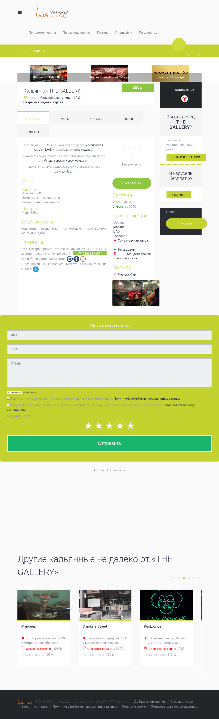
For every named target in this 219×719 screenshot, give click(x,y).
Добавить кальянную (150, 702)
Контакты (40, 706)
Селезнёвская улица (133, 240)
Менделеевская (54, 160)
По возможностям (42, 33)
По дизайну (123, 33)
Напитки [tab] (127, 119)
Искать (186, 223)
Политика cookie (134, 706)
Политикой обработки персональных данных (147, 398)
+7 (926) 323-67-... (90, 253)
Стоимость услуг (183, 702)
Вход (25, 706)
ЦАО (116, 231)
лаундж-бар (63, 171)
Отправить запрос (186, 157)
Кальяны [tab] (96, 119)
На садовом (126, 249)
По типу (102, 33)
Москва (119, 227)
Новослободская (77, 160)
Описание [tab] (33, 119)
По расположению (76, 33)
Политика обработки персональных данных (85, 706)
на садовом (84, 149)
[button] (196, 27)
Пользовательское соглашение (174, 706)
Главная (22, 51)
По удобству (148, 33)
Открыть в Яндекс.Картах (43, 102)
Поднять (178, 194)
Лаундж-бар (127, 274)
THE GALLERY (38, 51)
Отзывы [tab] (33, 132)
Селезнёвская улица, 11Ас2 (60, 98)
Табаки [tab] (64, 119)
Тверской (120, 236)
